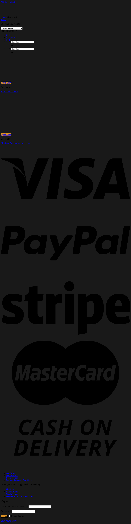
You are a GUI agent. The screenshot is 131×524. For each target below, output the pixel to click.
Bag (8, 40)
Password (6, 511)
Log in (4, 516)
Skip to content (8, 2)
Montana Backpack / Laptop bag (16, 143)
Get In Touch (12, 478)
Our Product (12, 475)
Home (4, 17)
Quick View (6, 83)
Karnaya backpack (9, 91)
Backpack (10, 37)
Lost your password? (10, 521)
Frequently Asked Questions (19, 480)
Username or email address (14, 506)
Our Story (10, 473)
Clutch (9, 35)
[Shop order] (12, 28)
